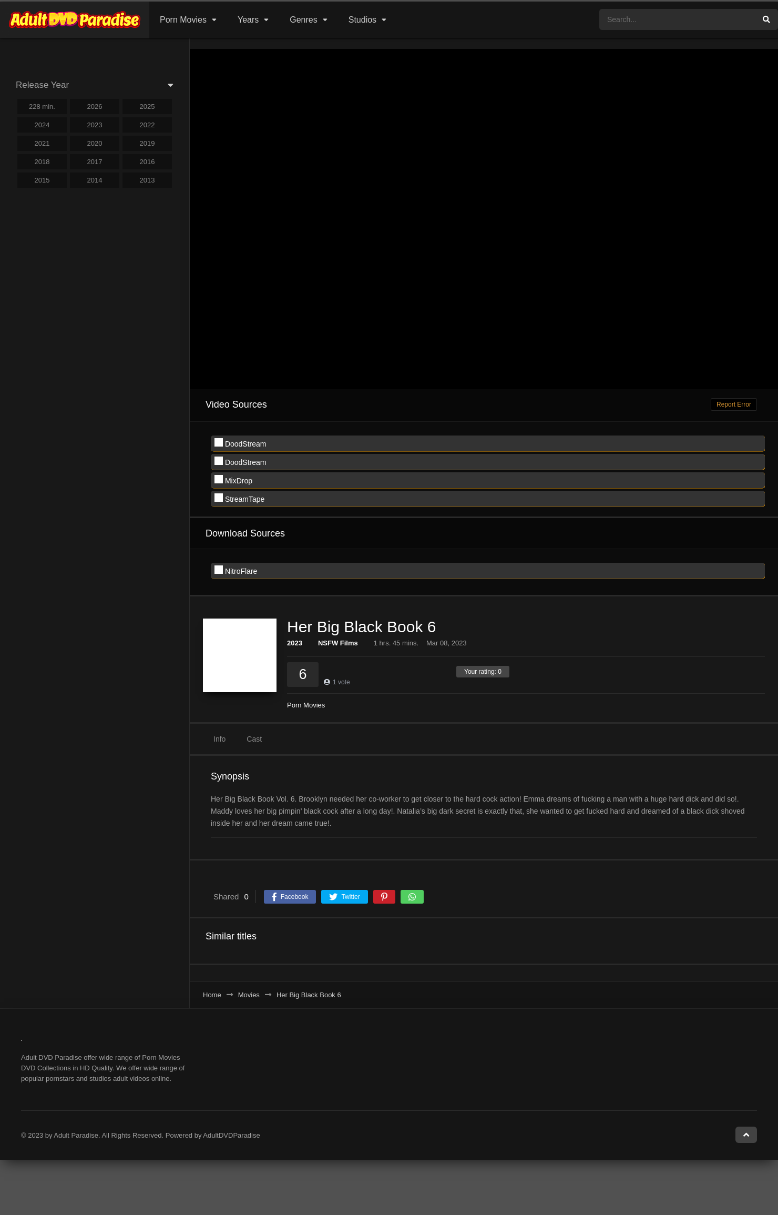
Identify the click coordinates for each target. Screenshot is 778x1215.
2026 (95, 106)
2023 (294, 643)
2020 (95, 143)
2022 (147, 125)
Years (248, 19)
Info (219, 739)
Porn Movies (183, 19)
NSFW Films (338, 643)
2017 (95, 162)
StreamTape (239, 498)
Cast (254, 739)
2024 (42, 125)
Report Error (733, 404)
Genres (303, 19)
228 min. (42, 106)
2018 (42, 162)
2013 (147, 180)
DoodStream (240, 443)
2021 (42, 143)
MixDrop (233, 480)
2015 (42, 180)
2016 (147, 162)
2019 (147, 143)
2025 (147, 106)
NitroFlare (235, 570)
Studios (362, 19)
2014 (95, 180)
